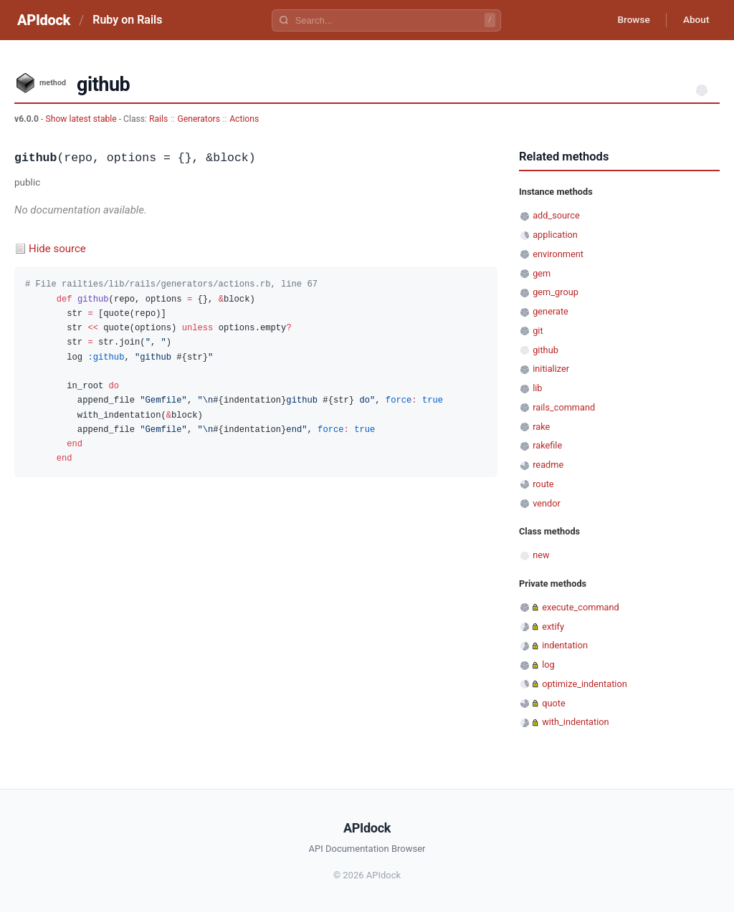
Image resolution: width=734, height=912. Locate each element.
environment (558, 254)
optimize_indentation (584, 683)
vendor (547, 503)
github (545, 350)
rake (541, 426)
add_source (556, 215)
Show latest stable (81, 119)
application (555, 234)
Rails (158, 119)
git (538, 330)
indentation (565, 645)
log (548, 664)
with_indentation (575, 721)
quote (553, 703)
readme (548, 464)
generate (550, 311)
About (694, 20)
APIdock (43, 20)
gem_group (555, 292)
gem (541, 273)
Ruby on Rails (127, 20)
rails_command (564, 407)
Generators (198, 119)
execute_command (580, 607)
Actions (244, 119)
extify (553, 626)
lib (537, 388)
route (543, 484)
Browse (630, 20)
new (541, 554)
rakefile (547, 445)
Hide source (57, 248)
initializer (551, 368)
